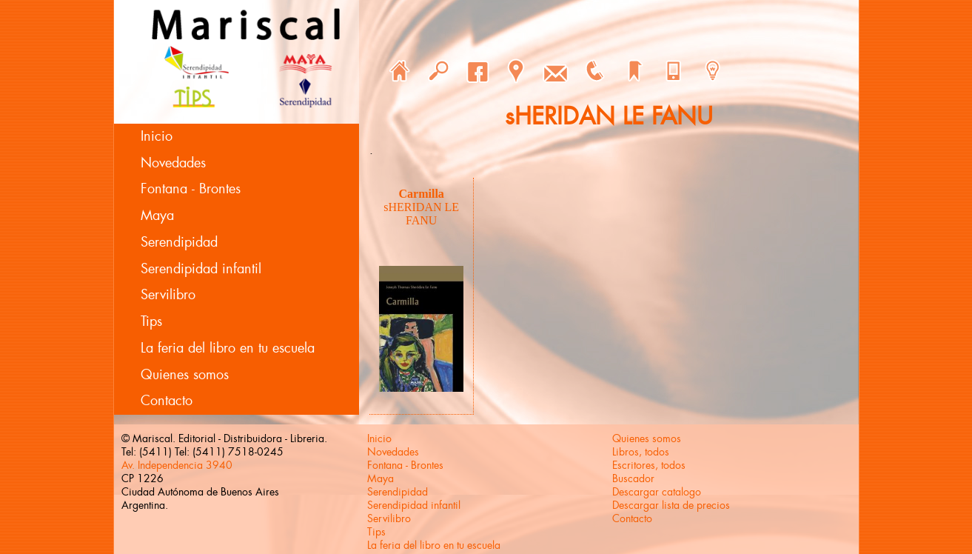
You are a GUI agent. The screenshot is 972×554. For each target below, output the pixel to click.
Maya (157, 215)
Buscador (633, 478)
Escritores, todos (649, 465)
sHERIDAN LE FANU (421, 214)
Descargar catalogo (656, 491)
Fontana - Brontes (191, 189)
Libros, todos (640, 451)
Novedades (173, 163)
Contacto (166, 401)
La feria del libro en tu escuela (228, 348)
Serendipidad (179, 242)
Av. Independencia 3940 (176, 465)
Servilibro (168, 295)
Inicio (156, 136)
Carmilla (421, 193)
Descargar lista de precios (671, 505)
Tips (151, 321)
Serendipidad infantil (201, 269)
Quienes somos (185, 375)
